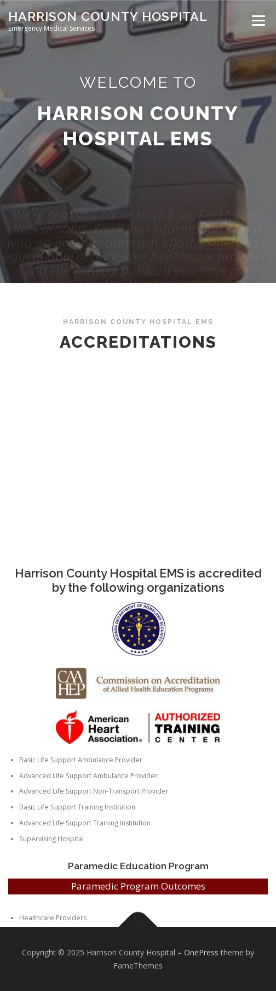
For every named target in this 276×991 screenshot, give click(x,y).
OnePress (201, 952)
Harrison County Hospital (108, 16)
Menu (258, 20)
